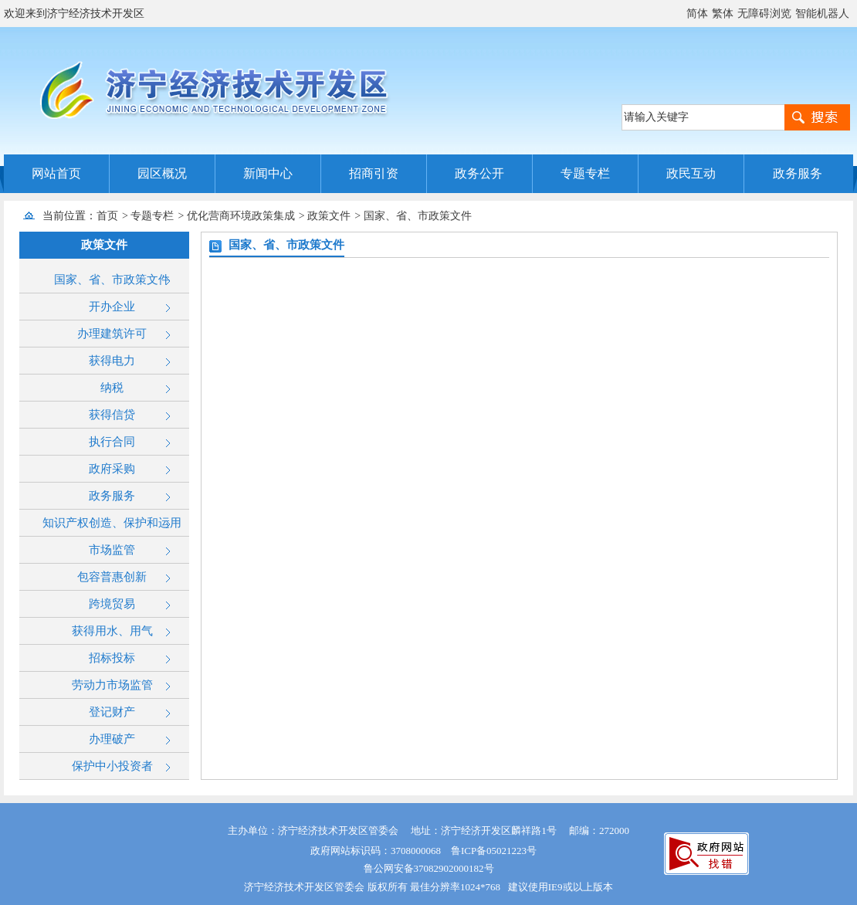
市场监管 (112, 550)
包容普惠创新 (112, 577)
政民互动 (691, 173)
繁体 (722, 13)
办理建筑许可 (112, 333)
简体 (697, 13)
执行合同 (112, 442)
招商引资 (373, 173)
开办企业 (112, 306)
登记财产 (112, 712)
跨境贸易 (112, 604)
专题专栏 (585, 173)
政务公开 (479, 173)
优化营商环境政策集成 (241, 216)
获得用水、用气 (112, 631)
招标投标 (112, 658)
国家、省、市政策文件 (418, 216)
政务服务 (797, 173)
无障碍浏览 (764, 13)
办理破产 (112, 739)
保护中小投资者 (112, 766)
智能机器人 (822, 13)
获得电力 (112, 360)
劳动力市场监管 (112, 685)
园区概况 (162, 173)
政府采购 (112, 469)
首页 (107, 216)
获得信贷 (112, 414)
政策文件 (329, 216)
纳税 (112, 387)
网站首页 (56, 173)
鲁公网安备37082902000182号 (429, 868)
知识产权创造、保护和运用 (111, 523)
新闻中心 (268, 173)
